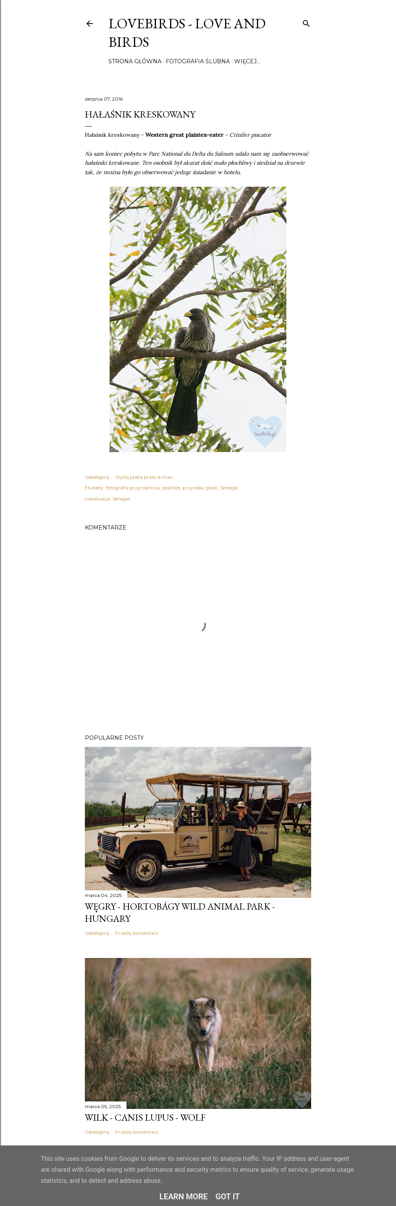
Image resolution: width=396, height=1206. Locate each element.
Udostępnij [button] (97, 477)
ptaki (212, 488)
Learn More (184, 1196)
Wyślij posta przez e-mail (143, 477)
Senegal (229, 488)
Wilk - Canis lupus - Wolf (145, 1117)
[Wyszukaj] (306, 21)
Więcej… (247, 61)
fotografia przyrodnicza (133, 488)
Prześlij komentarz (136, 933)
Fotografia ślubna (198, 61)
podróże (171, 488)
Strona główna (134, 61)
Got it (228, 1196)
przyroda (193, 488)
